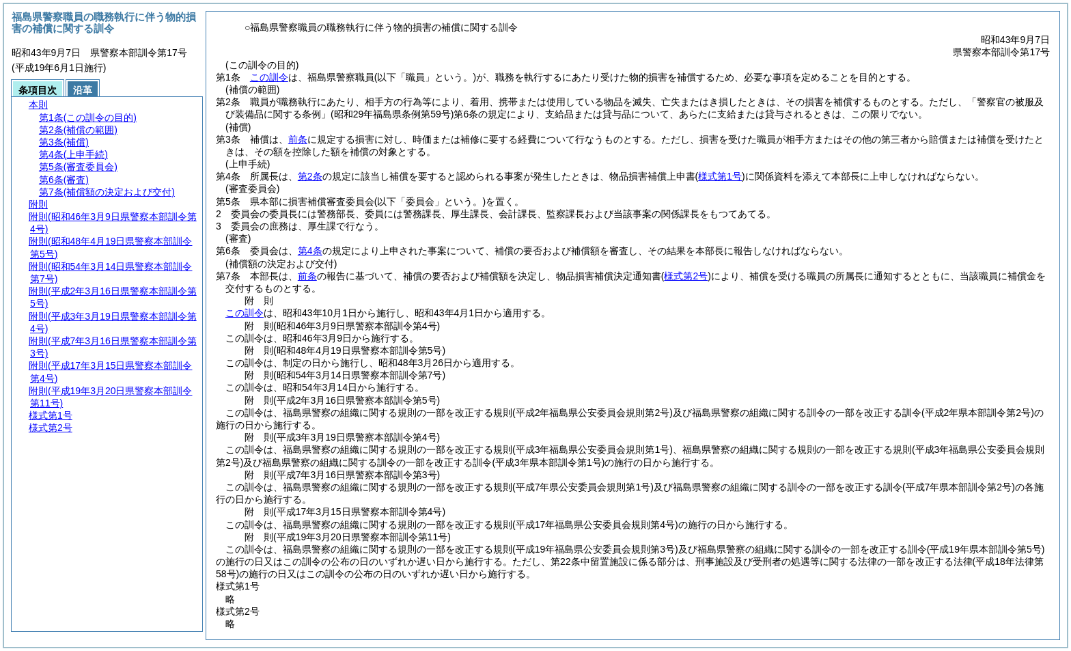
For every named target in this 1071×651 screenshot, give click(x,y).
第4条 (310, 250)
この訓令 (269, 77)
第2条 (310, 176)
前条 (297, 139)
